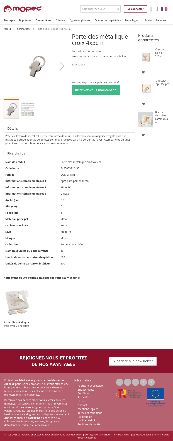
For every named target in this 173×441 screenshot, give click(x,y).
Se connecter (135, 9)
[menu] (86, 20)
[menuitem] (10, 20)
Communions (24, 28)
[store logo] (23, 8)
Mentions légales (88, 409)
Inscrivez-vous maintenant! (96, 90)
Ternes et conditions (90, 413)
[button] (62, 66)
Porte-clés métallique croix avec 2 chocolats (17, 324)
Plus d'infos (16, 153)
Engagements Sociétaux (86, 391)
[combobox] (100, 9)
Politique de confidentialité (86, 418)
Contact (82, 405)
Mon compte (150, 9)
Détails (12, 128)
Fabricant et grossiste (91, 385)
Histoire (82, 401)
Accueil (7, 28)
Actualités (84, 397)
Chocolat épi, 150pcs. (163, 82)
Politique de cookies (90, 424)
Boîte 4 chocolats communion (161, 117)
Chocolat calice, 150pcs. (160, 53)
